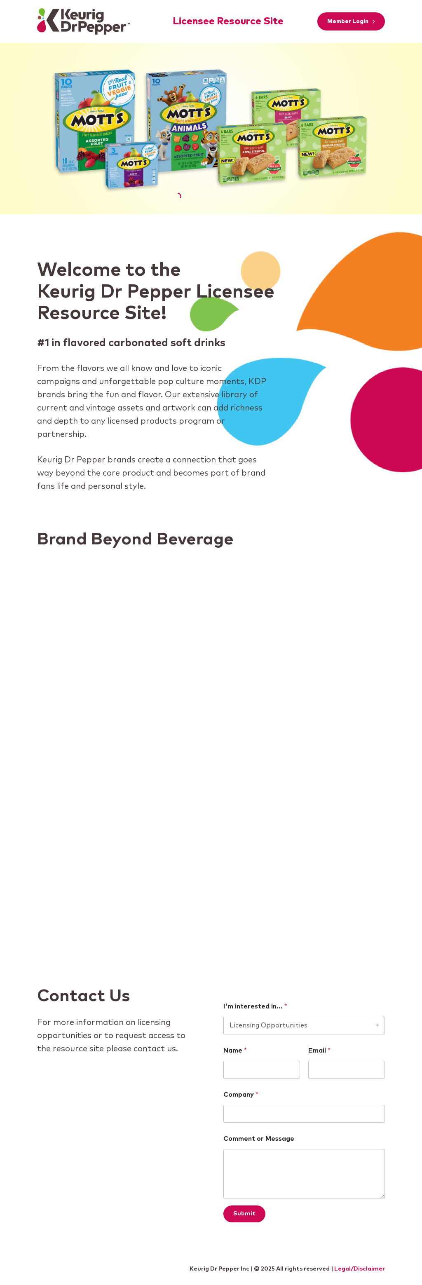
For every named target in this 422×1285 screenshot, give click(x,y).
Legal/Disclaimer (359, 1269)
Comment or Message (258, 1138)
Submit (244, 1214)
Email (319, 1050)
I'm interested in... (255, 1006)
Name (235, 1050)
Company (240, 1094)
